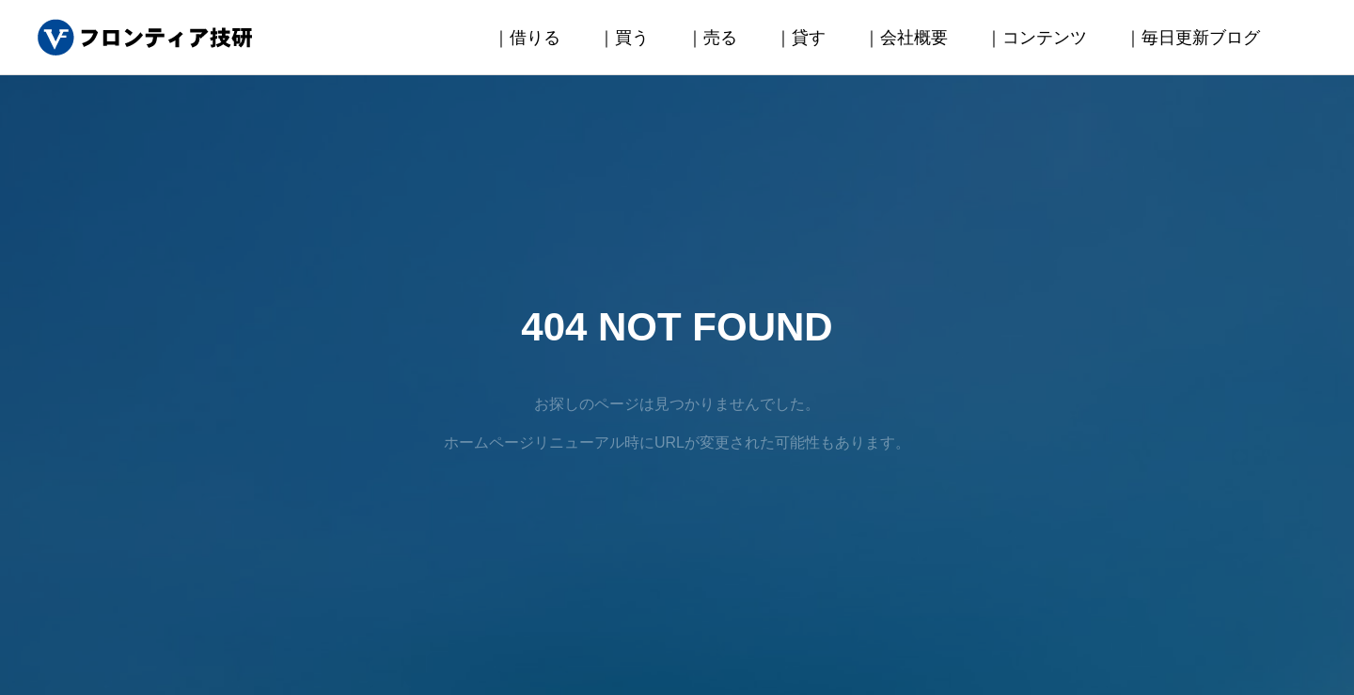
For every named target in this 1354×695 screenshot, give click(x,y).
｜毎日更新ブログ (1192, 37)
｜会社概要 (905, 37)
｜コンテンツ (1036, 37)
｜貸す (800, 37)
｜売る (711, 37)
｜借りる (526, 37)
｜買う (623, 37)
